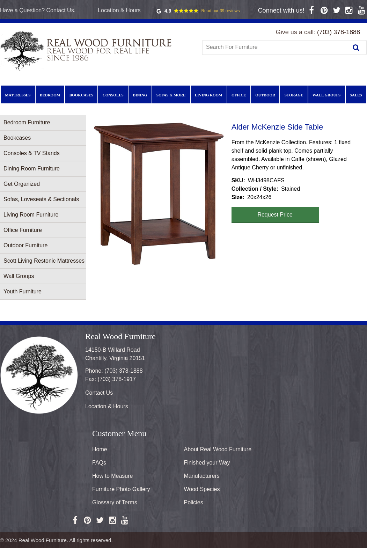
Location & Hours (119, 10)
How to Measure (112, 476)
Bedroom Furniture (26, 122)
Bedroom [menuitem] (50, 95)
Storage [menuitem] (294, 95)
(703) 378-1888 (338, 32)
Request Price (275, 215)
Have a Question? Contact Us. (37, 10)
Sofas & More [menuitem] (171, 95)
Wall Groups (18, 276)
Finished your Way (207, 463)
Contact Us (99, 393)
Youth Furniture (22, 291)
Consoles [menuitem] (113, 95)
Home (99, 449)
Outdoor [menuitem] (265, 95)
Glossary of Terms (114, 502)
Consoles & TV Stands (31, 153)
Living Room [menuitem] (208, 95)
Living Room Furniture (30, 215)
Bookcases (17, 138)
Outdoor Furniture (25, 245)
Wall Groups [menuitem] (326, 95)
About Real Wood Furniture (218, 449)
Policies (193, 502)
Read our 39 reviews (220, 10)
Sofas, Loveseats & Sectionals (41, 199)
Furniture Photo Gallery (121, 489)
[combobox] (276, 47)
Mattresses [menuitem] (17, 95)
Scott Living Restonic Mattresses (44, 261)
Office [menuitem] (239, 95)
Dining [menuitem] (140, 95)
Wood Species (202, 489)
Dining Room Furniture (31, 168)
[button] (159, 194)
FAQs (99, 463)
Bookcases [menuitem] (81, 95)
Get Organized (21, 184)
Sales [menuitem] (356, 95)
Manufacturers (202, 476)
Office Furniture (22, 230)
